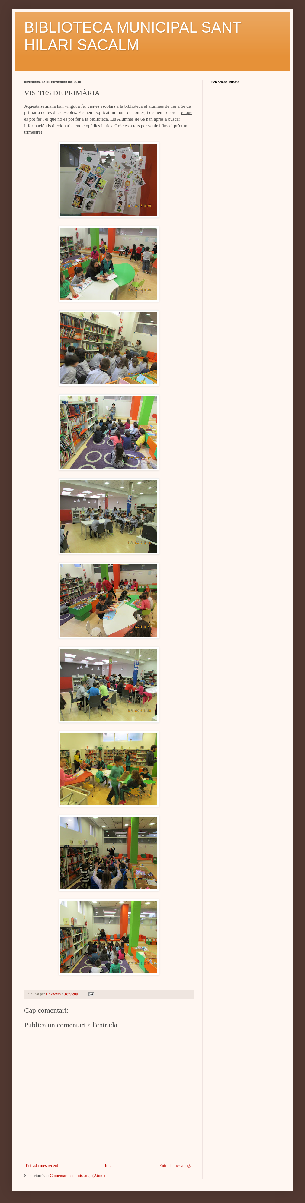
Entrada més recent (42, 1165)
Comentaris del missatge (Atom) (77, 1175)
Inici (109, 1165)
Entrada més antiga (175, 1165)
